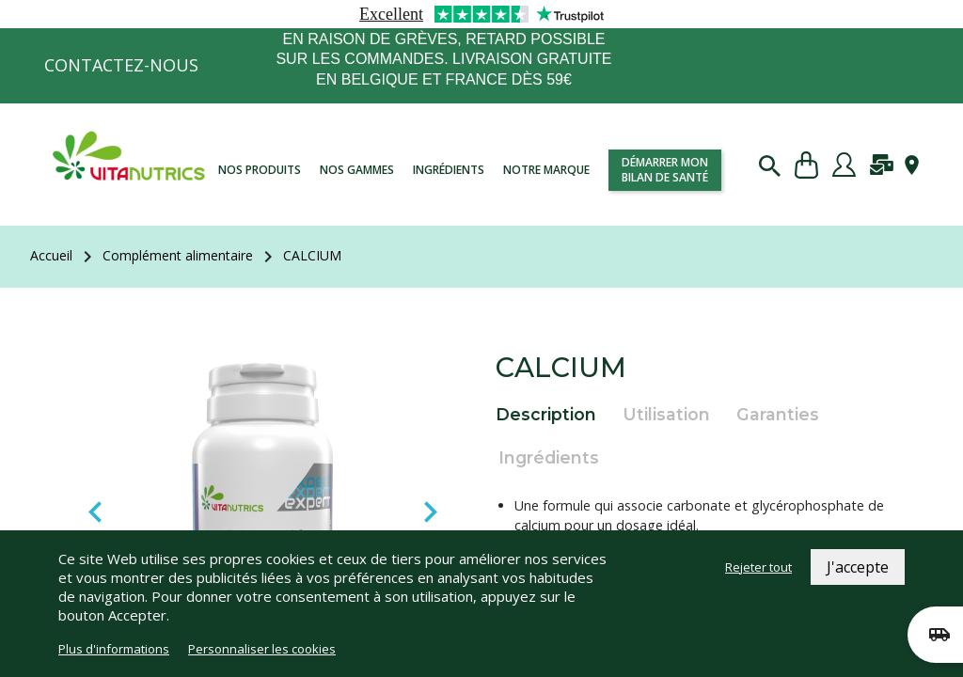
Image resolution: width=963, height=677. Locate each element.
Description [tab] (546, 414)
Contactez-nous (121, 65)
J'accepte (858, 567)
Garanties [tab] (777, 414)
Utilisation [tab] (666, 414)
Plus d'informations (113, 648)
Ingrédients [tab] (548, 457)
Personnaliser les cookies (262, 648)
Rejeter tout (758, 567)
